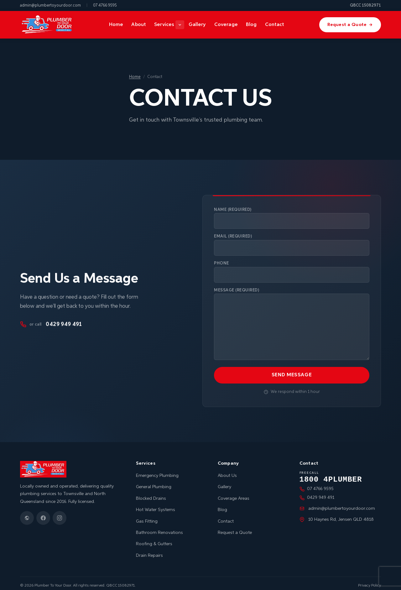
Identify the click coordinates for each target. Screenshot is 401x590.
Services (165, 24)
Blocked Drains (151, 494)
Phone (291, 271)
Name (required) (291, 218)
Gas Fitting (147, 516)
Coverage (227, 24)
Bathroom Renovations (159, 528)
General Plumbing (153, 482)
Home (117, 24)
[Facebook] (43, 513)
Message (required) (291, 322)
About (139, 24)
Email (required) (291, 244)
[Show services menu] (181, 24)
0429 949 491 (51, 322)
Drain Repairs (149, 551)
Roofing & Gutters (154, 539)
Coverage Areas (233, 494)
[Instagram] (59, 513)
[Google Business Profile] (27, 513)
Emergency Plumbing (157, 471)
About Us (227, 471)
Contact (276, 24)
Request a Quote (351, 24)
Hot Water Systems (155, 505)
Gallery (198, 24)
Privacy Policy (369, 581)
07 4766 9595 (105, 5)
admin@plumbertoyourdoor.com (50, 5)
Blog (252, 24)
